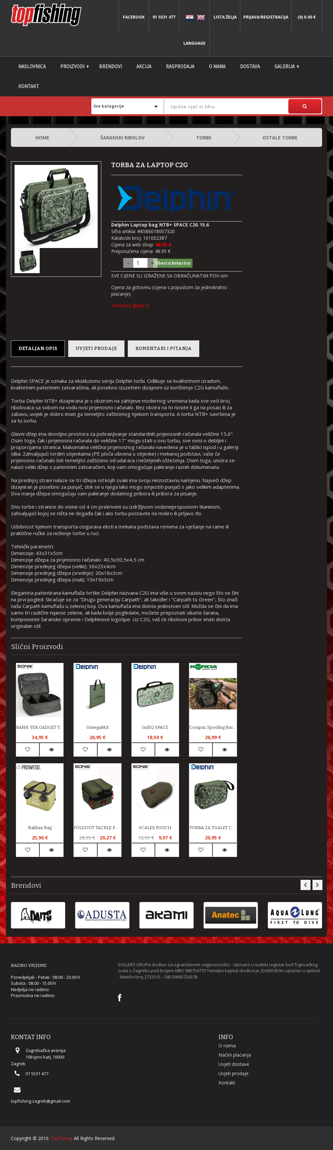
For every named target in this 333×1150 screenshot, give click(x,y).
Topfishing (61, 1138)
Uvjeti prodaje (96, 348)
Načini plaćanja (234, 1055)
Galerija (284, 66)
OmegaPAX (97, 727)
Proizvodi (72, 66)
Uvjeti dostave (233, 1064)
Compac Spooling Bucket (212, 727)
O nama (217, 66)
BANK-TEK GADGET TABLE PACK (39, 727)
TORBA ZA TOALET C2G (212, 827)
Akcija (143, 66)
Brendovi (110, 66)
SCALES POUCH (155, 827)
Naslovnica (32, 66)
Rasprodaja (180, 66)
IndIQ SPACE (155, 727)
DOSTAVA (250, 66)
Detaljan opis (38, 348)
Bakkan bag (40, 827)
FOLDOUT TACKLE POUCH (97, 827)
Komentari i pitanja (163, 348)
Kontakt (28, 86)
